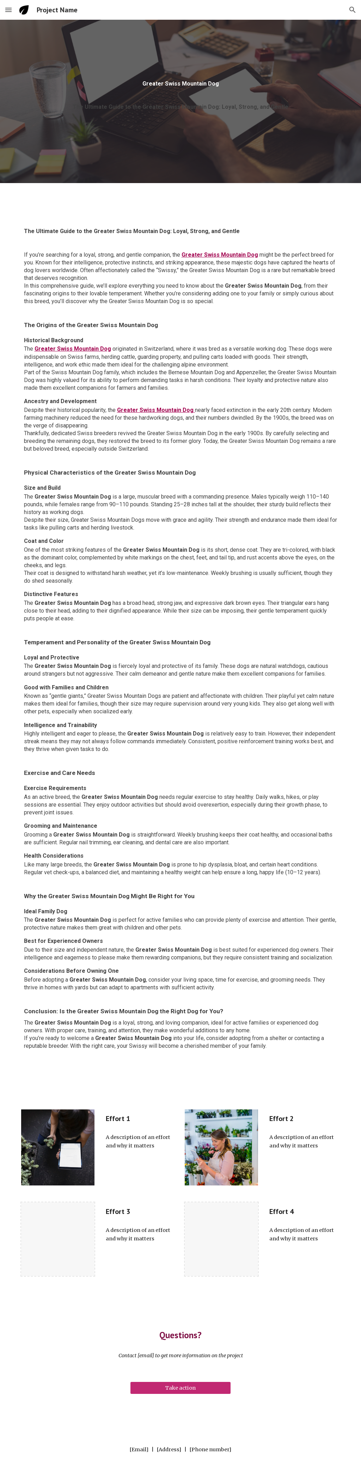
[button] (8, 9)
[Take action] (180, 1387)
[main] (180, 86)
